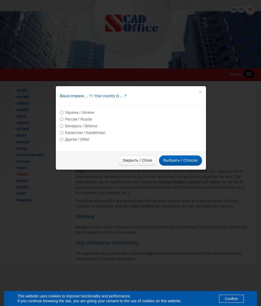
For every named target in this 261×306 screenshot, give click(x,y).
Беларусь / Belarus (81, 126)
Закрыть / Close (137, 160)
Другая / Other (77, 139)
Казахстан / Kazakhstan (85, 132)
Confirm (231, 299)
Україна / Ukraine (79, 112)
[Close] (200, 91)
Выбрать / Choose (180, 160)
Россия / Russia (78, 119)
